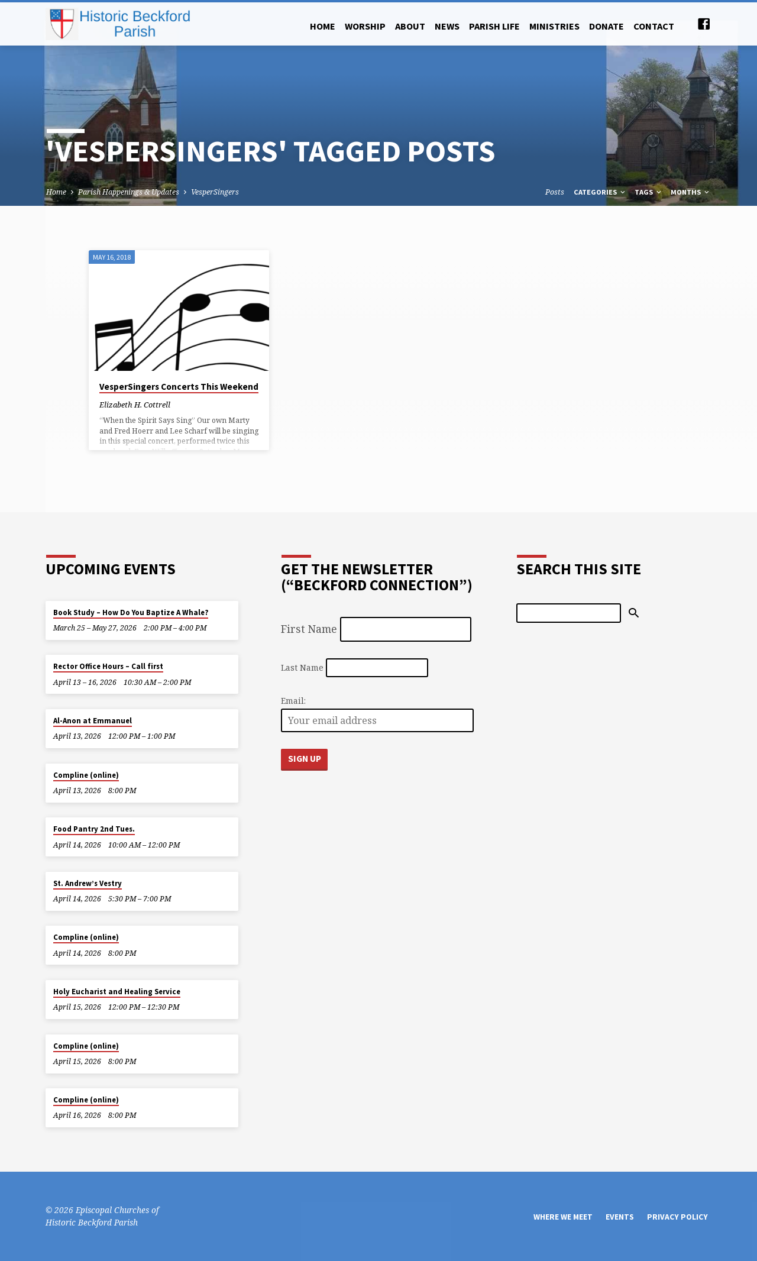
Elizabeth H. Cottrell (134, 404)
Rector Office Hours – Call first (108, 666)
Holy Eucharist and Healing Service (116, 992)
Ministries (554, 26)
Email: (293, 700)
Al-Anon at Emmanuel (92, 721)
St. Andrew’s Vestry (87, 883)
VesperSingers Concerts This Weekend (178, 386)
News (447, 26)
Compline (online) (86, 775)
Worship (365, 26)
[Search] (569, 612)
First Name (309, 629)
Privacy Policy (677, 1217)
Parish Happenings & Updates (128, 192)
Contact (653, 26)
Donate (606, 26)
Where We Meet (563, 1217)
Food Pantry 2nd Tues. (94, 829)
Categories (600, 191)
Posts (554, 192)
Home (322, 26)
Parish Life (494, 26)
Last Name (302, 667)
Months (691, 191)
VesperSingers (215, 192)
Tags (649, 191)
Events (620, 1217)
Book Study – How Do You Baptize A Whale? (130, 612)
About (410, 26)
